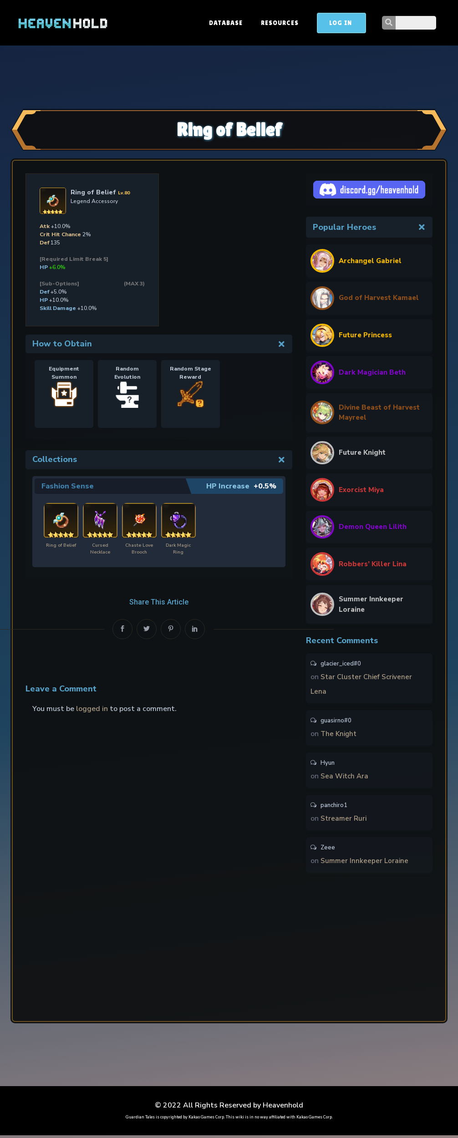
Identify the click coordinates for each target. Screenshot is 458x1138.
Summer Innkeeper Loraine (373, 606)
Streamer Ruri (344, 821)
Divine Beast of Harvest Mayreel (369, 413)
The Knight (340, 737)
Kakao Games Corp (206, 1120)
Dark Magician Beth (373, 372)
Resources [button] (321, 22)
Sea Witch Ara (346, 779)
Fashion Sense (67, 486)
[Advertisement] (229, 76)
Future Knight (363, 454)
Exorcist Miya (362, 491)
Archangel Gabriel (371, 261)
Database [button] (267, 22)
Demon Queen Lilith (374, 528)
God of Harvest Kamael (380, 298)
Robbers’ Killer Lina (374, 565)
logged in (92, 709)
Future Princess (367, 335)
